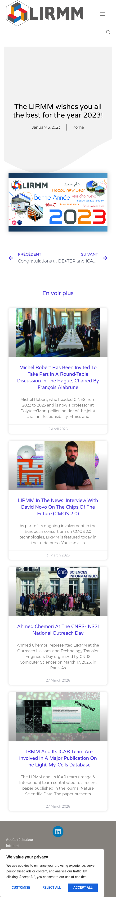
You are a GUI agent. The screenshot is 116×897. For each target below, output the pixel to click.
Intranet (12, 846)
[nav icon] (102, 14)
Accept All (83, 887)
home (78, 127)
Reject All (52, 887)
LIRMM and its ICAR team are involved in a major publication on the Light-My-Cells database (58, 758)
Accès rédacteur (19, 839)
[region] (52, 873)
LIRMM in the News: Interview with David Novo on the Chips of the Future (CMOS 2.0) (58, 507)
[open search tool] (108, 32)
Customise (21, 887)
